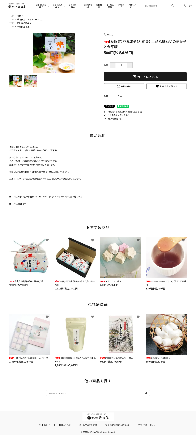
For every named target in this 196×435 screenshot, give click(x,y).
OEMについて (88, 5)
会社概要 (99, 5)
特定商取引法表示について (113, 424)
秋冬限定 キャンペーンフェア (30, 19)
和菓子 (20, 15)
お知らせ (121, 5)
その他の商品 (73, 5)
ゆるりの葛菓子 (57, 5)
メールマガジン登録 (88, 424)
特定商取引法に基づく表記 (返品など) (123, 111)
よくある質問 (110, 5)
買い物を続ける (113, 118)
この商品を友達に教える (116, 115)
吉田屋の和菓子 (41, 5)
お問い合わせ (132, 5)
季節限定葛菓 (23, 26)
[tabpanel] (53, 53)
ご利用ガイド (53, 424)
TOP (11, 15)
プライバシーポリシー (139, 424)
